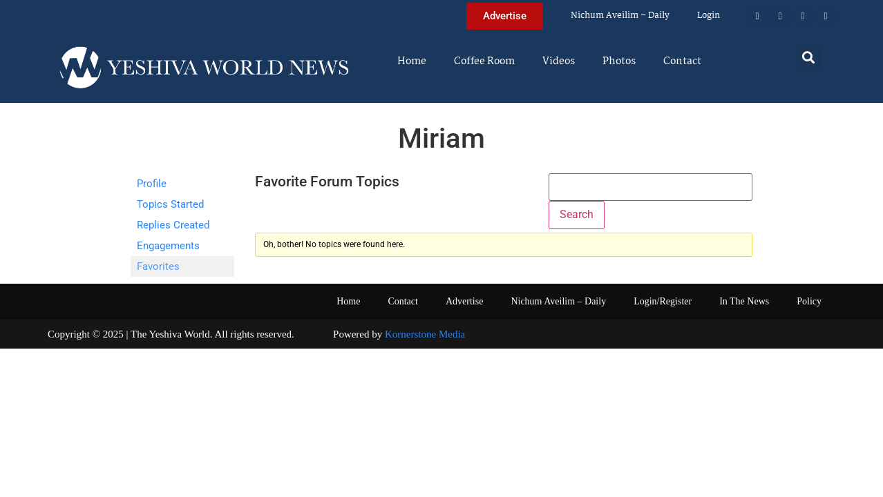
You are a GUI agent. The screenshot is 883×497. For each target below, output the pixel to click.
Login (708, 15)
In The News (744, 301)
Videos (558, 61)
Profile (152, 183)
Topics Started (170, 204)
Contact (682, 61)
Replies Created (173, 225)
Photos (619, 61)
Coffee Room (484, 61)
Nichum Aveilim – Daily (620, 15)
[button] (808, 57)
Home (411, 61)
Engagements (168, 246)
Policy (809, 301)
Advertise (464, 301)
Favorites (158, 266)
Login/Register (663, 301)
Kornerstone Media (425, 334)
